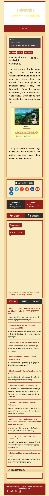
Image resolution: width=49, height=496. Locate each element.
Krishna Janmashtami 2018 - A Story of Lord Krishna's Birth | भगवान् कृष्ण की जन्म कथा (24, 311)
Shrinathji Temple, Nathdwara (30, 486)
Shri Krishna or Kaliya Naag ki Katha (24, 342)
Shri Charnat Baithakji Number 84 (23, 385)
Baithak (20, 52)
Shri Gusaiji (15, 42)
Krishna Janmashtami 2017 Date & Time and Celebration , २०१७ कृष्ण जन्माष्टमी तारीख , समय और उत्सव (24, 422)
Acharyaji (12, 52)
